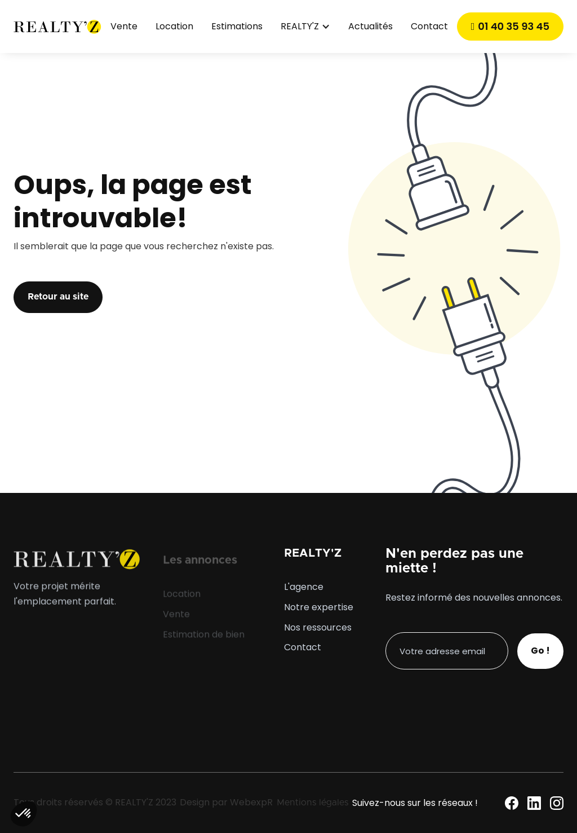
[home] (57, 26)
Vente (123, 26)
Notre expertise (318, 607)
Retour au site (58, 296)
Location (174, 26)
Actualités (370, 26)
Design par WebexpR (226, 802)
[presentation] (471, 691)
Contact (429, 26)
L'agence (303, 587)
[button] (305, 26)
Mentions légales (313, 802)
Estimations (237, 26)
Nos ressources (318, 628)
